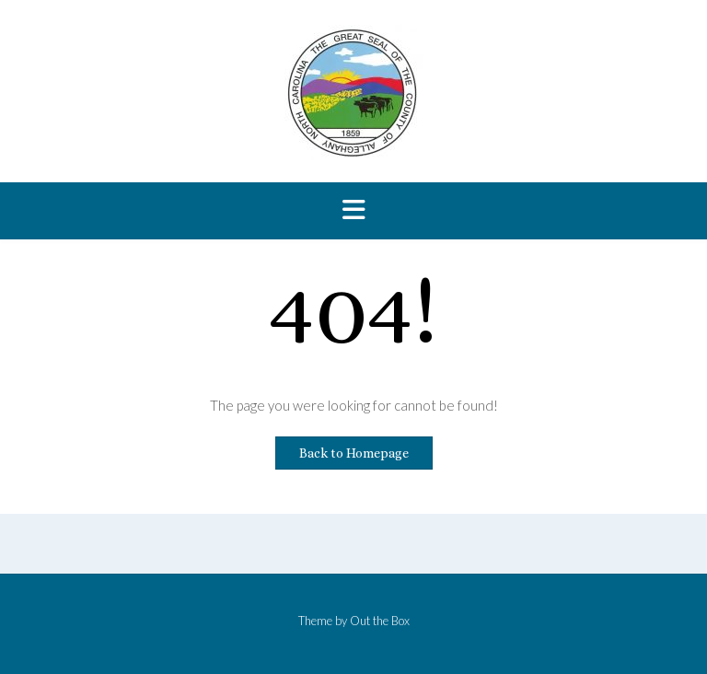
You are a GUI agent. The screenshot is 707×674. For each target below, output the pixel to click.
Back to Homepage (354, 453)
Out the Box (380, 620)
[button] (353, 210)
